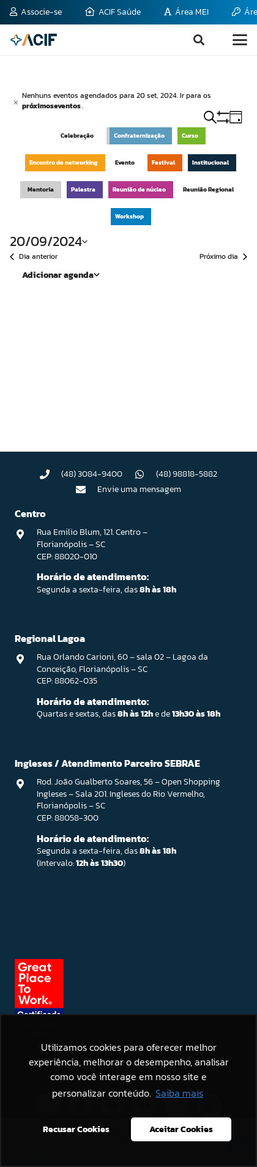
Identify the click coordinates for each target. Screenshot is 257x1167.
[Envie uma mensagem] (87, 489)
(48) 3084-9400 (91, 474)
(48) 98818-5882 (186, 474)
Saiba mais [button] (179, 1093)
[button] (199, 39)
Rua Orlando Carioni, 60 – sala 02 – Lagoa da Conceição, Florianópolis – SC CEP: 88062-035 (122, 669)
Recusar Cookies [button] (76, 1129)
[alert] (128, 101)
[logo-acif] (33, 40)
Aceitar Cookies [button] (181, 1129)
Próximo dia (223, 257)
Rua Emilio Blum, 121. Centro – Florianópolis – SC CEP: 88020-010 (92, 544)
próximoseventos (52, 105)
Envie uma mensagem (139, 489)
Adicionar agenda (58, 275)
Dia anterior (34, 257)
